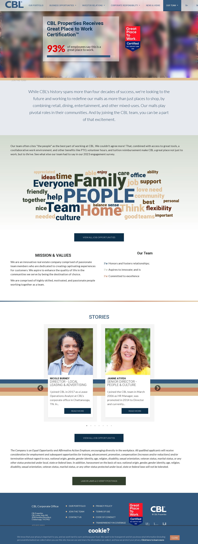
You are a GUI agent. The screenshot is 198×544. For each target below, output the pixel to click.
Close (175, 537)
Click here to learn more (152, 540)
